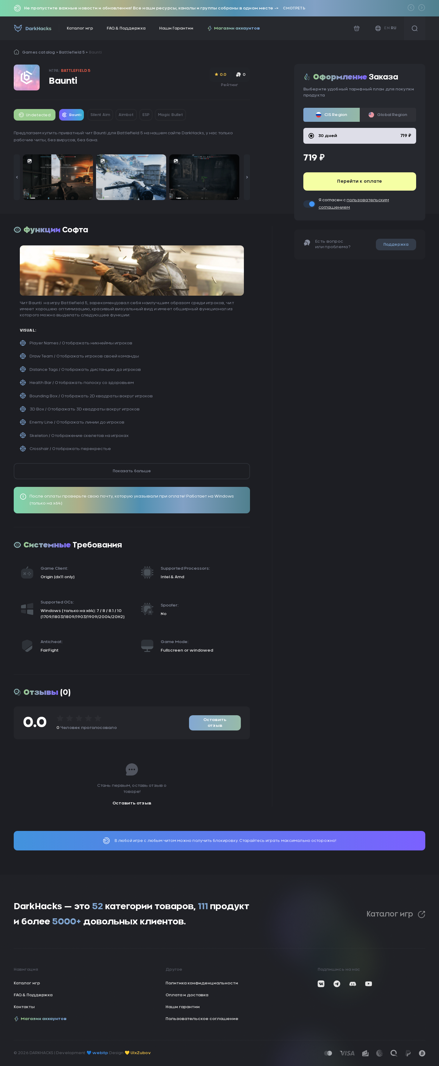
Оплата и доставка (187, 995)
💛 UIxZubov (138, 1053)
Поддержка (396, 244)
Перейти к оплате (359, 181)
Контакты (24, 1007)
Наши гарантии (183, 1007)
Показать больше (132, 471)
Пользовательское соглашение (202, 1019)
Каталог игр (80, 28)
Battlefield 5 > (74, 52)
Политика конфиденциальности (202, 983)
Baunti (95, 52)
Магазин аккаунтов (233, 28)
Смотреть (294, 8)
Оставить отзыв (215, 723)
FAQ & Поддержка (126, 28)
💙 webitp (97, 1053)
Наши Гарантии (176, 28)
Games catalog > (40, 52)
